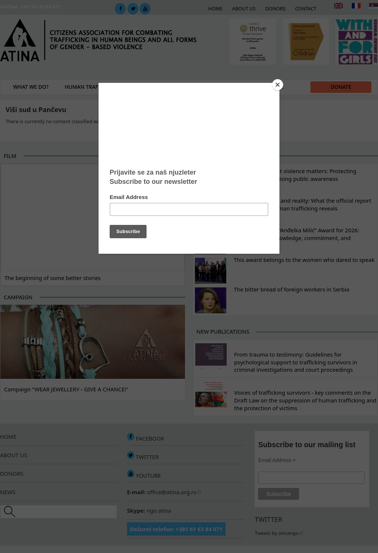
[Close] (277, 84)
